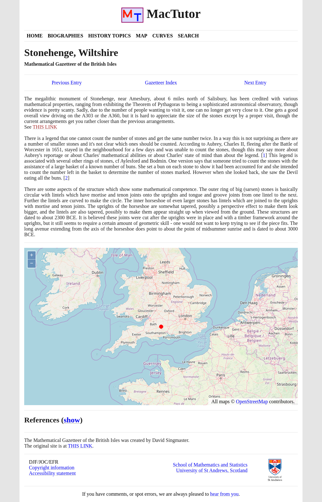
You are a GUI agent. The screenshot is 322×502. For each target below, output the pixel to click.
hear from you (224, 494)
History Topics (109, 35)
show (72, 420)
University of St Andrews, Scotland (211, 470)
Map (141, 35)
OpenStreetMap (252, 401)
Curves (162, 35)
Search (188, 35)
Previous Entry (67, 82)
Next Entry (255, 82)
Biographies (65, 35)
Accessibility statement (52, 473)
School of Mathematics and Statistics (210, 464)
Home (35, 35)
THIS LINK (80, 446)
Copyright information (51, 467)
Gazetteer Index (161, 82)
